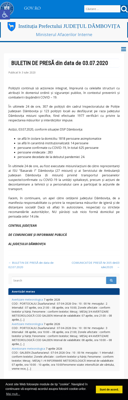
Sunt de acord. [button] (109, 389)
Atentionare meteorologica (28, 348)
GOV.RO (32, 8)
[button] (5, 14)
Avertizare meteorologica (27, 299)
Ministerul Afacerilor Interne (64, 34)
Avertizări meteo (23, 291)
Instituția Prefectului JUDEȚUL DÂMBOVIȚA (69, 26)
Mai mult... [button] (13, 394)
